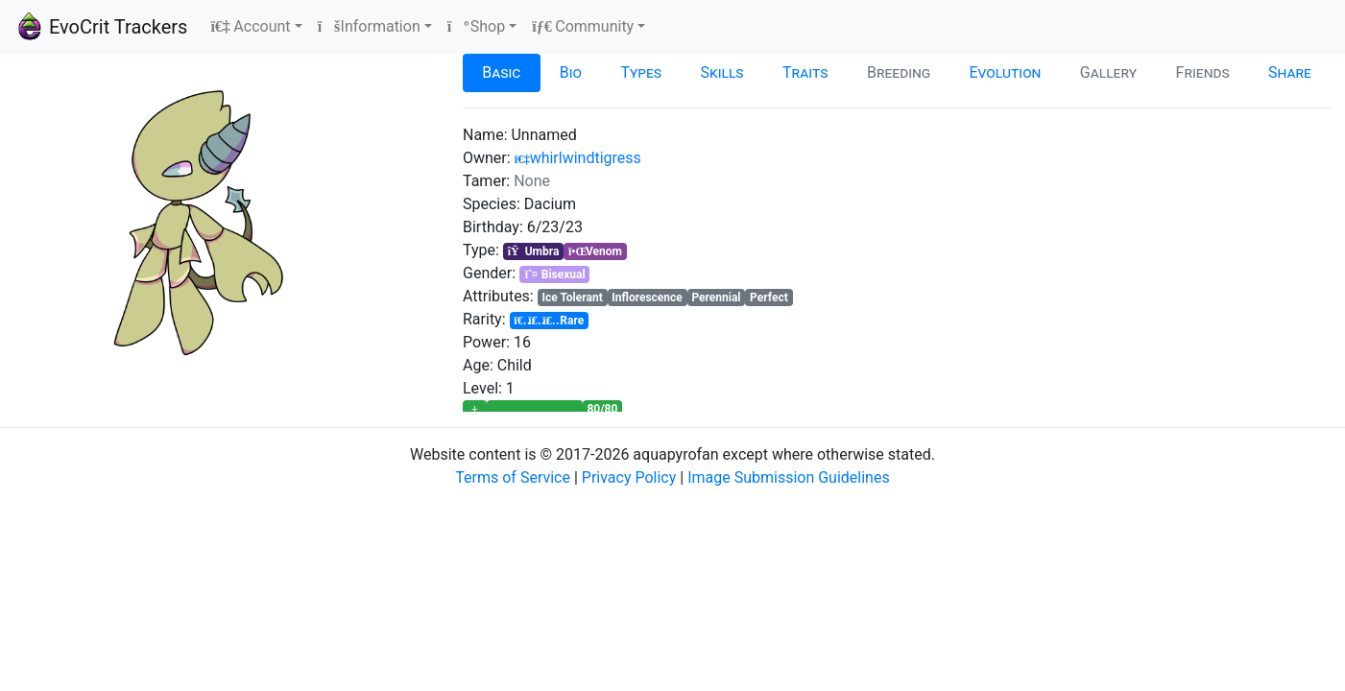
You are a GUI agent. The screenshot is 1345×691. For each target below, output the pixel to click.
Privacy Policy (629, 477)
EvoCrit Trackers (101, 26)
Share (1289, 72)
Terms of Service (512, 477)
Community (583, 26)
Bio (571, 72)
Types (640, 72)
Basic (501, 72)
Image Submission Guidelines (788, 477)
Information (369, 26)
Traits (805, 72)
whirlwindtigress (578, 158)
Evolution (1006, 72)
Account (250, 26)
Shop (476, 26)
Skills (722, 72)
